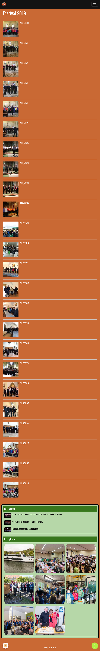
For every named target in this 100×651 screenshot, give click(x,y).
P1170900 (24, 283)
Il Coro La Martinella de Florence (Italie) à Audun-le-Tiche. (37, 514)
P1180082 (24, 483)
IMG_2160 (24, 23)
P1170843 (24, 223)
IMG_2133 (24, 183)
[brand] (5, 4)
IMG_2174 (24, 63)
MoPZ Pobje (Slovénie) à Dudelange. (27, 521)
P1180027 (24, 443)
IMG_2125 (24, 143)
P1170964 (24, 343)
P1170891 (24, 263)
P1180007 (24, 403)
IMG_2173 (24, 43)
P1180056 (24, 463)
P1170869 (24, 243)
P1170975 (24, 363)
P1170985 (24, 383)
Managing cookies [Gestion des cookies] (50, 647)
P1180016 (24, 423)
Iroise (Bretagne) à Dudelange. (25, 528)
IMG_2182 (24, 123)
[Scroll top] (95, 645)
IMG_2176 (24, 83)
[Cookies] (5, 646)
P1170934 (24, 323)
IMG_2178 (24, 103)
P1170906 (24, 303)
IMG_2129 (24, 163)
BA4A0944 (24, 203)
